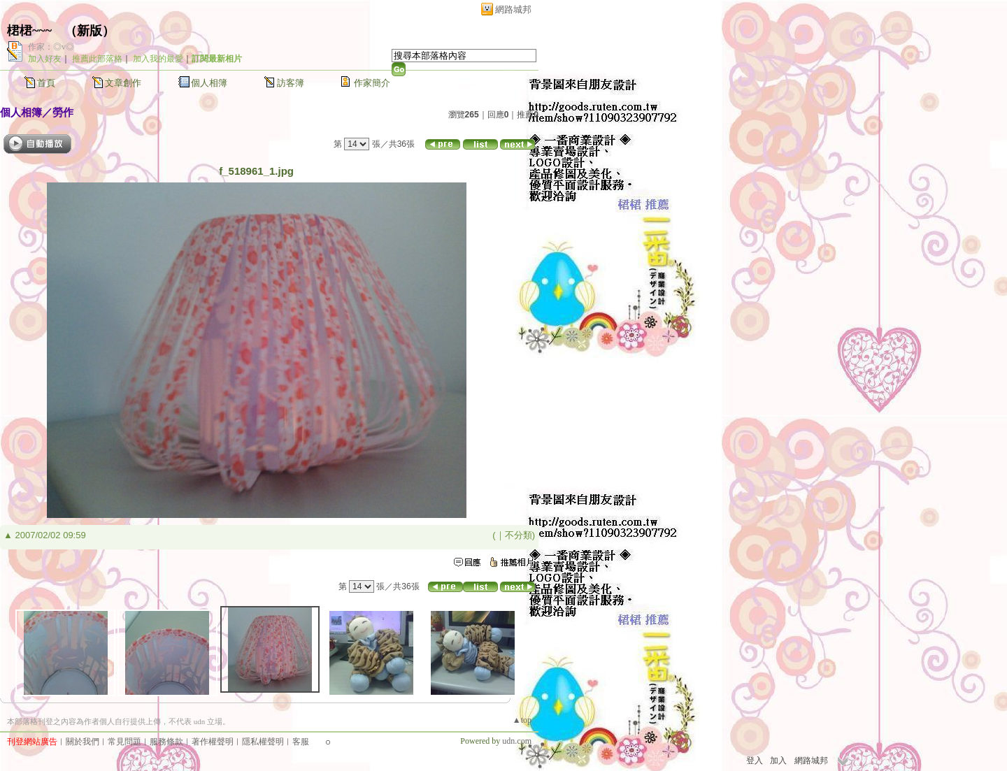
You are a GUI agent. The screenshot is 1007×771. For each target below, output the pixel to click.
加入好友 (45, 59)
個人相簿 (209, 83)
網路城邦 (513, 9)
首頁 (46, 83)
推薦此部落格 (97, 59)
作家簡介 (372, 83)
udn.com (516, 741)
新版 (89, 31)
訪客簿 (290, 83)
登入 (754, 760)
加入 (778, 760)
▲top (522, 720)
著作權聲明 (213, 742)
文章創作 (123, 83)
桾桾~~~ (29, 31)
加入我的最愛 (158, 59)
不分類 (518, 535)
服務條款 (166, 742)
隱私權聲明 (263, 742)
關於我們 (82, 742)
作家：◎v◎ (51, 47)
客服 (300, 742)
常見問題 (124, 742)
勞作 (62, 112)
